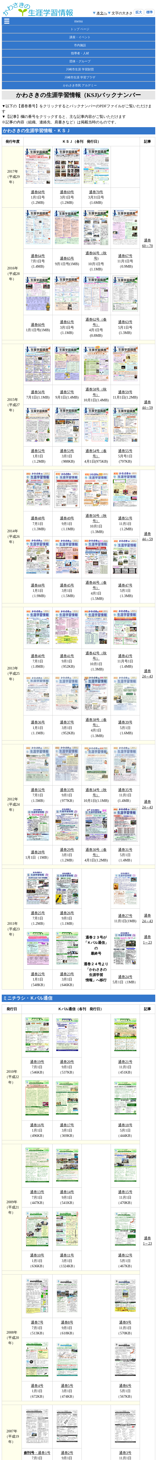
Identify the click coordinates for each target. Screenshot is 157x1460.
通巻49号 (67, 518)
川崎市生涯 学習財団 (80, 69)
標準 (149, 12)
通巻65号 (67, 258)
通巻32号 (38, 790)
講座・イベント (80, 37)
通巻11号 (67, 1255)
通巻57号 (67, 392)
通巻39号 (125, 722)
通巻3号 (125, 1453)
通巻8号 (67, 1322)
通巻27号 (125, 916)
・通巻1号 (42, 1453)
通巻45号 (67, 585)
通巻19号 (37, 1062)
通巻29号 (67, 850)
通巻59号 (125, 392)
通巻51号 (125, 518)
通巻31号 (125, 850)
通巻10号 (37, 1255)
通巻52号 (38, 451)
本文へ (102, 13)
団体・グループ (80, 61)
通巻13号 (37, 1192)
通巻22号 (38, 974)
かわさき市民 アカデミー (80, 85)
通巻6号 (125, 1386)
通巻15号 (125, 1192)
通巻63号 (125, 322)
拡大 (138, 12)
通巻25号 (38, 913)
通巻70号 (96, 192)
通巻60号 (38, 325)
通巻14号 (67, 1192)
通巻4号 (37, 1386)
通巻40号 (38, 656)
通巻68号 (38, 192)
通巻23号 (67, 974)
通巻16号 (37, 1125)
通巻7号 (37, 1322)
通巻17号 (67, 1125)
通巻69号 (67, 192)
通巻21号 (125, 1062)
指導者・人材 (80, 53)
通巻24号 (125, 977)
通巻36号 (38, 722)
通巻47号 (125, 585)
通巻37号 (67, 722)
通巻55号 (125, 451)
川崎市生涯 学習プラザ (79, 77)
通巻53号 (67, 451)
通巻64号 (38, 256)
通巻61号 (67, 322)
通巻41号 (67, 656)
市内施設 (80, 45)
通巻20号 (67, 1062)
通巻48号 (38, 518)
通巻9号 (125, 1322)
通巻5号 (67, 1386)
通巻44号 (38, 585)
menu (78, 21)
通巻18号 (125, 1125)
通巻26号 (67, 913)
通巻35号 (125, 790)
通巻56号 (38, 392)
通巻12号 (125, 1255)
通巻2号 (67, 1453)
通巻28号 (38, 852)
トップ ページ (79, 29)
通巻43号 (125, 656)
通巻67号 (125, 256)
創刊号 (29, 1453)
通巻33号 (67, 790)
